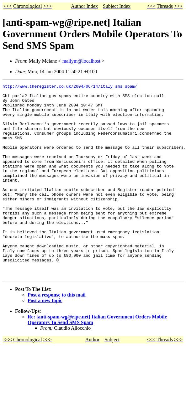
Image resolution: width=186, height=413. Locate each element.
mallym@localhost (81, 61)
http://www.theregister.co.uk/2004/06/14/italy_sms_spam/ (70, 87)
